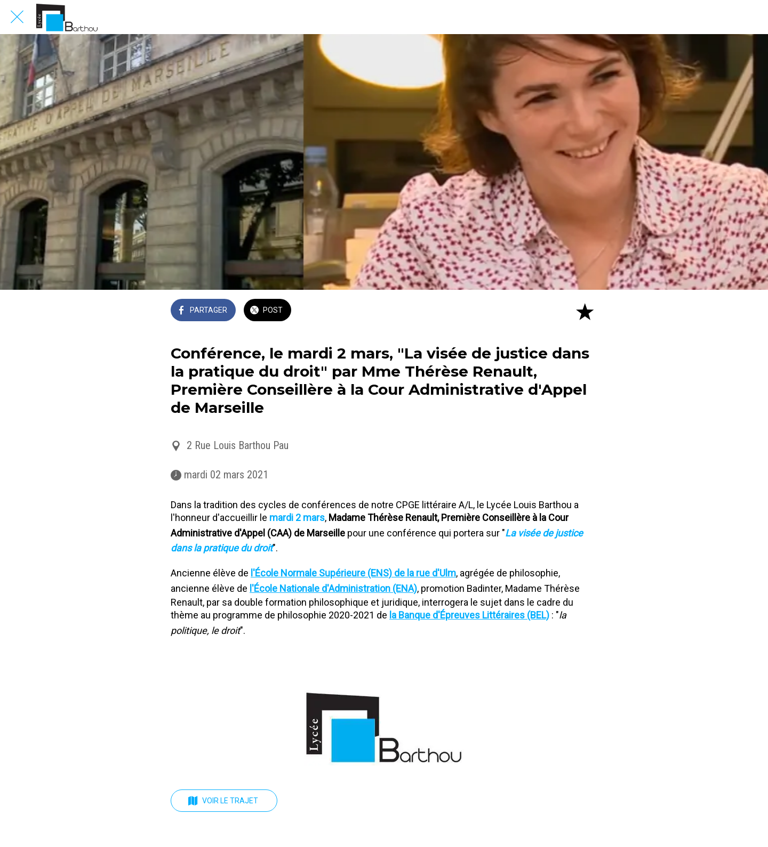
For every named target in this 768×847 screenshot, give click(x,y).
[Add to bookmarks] (584, 311)
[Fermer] (17, 17)
